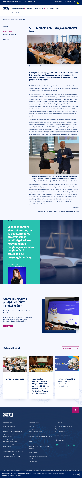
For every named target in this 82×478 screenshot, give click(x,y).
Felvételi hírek (22, 19)
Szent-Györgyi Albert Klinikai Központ (38, 456)
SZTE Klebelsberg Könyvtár (35, 434)
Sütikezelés (29, 470)
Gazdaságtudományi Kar (9, 439)
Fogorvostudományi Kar (9, 436)
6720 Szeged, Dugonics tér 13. (65, 426)
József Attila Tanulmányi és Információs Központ (40, 436)
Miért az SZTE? (39, 8)
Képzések (29, 8)
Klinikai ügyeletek (33, 461)
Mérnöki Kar (6, 449)
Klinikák (31, 458)
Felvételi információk (18, 8)
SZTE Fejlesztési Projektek (35, 444)
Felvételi (12, 19)
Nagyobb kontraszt (78, 3)
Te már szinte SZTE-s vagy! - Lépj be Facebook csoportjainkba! (66, 382)
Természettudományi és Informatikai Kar (13, 456)
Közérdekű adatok (59, 470)
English (75, 1)
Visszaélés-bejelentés (48, 470)
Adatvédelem (68, 1)
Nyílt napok (50, 8)
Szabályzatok (32, 429)
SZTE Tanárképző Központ (9, 454)
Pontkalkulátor (16, 13)
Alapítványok (32, 426)
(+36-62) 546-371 (62, 431)
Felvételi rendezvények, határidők (10, 38)
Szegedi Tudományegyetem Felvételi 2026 (12, 1)
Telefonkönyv (58, 1)
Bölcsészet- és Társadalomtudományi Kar (13, 431)
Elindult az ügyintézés (15, 378)
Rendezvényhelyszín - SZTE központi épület (39, 439)
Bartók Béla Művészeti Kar (9, 429)
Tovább (8, 326)
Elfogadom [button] (76, 474)
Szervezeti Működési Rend (35, 431)
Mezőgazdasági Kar (7, 446)
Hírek (57, 8)
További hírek (67, 348)
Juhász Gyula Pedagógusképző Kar (11, 444)
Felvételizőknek (6, 19)
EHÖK (30, 441)
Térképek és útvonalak (62, 436)
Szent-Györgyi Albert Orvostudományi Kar (13, 451)
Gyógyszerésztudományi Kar (10, 441)
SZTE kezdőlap (28, 1)
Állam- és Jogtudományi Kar (9, 426)
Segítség (77, 470)
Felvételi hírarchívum (9, 34)
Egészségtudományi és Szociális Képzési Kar (13, 434)
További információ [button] (15, 475)
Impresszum (69, 470)
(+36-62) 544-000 (62, 429)
